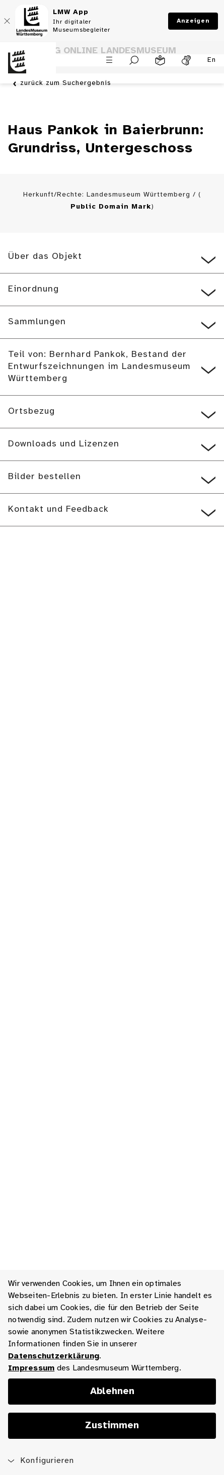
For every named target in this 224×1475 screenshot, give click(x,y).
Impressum (31, 1368)
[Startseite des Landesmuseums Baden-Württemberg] (28, 67)
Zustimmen (112, 1426)
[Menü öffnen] (109, 60)
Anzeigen (193, 21)
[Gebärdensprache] (186, 60)
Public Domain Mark (110, 207)
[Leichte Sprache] (160, 60)
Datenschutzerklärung (53, 1356)
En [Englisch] (211, 60)
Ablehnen (112, 1392)
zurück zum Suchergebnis (65, 83)
